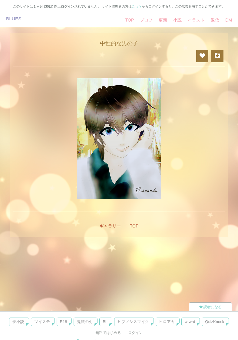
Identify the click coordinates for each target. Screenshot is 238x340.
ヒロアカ (167, 321)
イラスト (196, 20)
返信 (215, 20)
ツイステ (42, 321)
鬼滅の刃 (85, 321)
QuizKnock (214, 321)
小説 (177, 20)
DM (228, 20)
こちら (137, 6)
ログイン (135, 333)
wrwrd (190, 321)
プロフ (146, 20)
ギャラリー (110, 226)
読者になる (210, 307)
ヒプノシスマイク (133, 321)
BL (105, 321)
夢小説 (18, 321)
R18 (63, 321)
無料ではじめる (108, 333)
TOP (129, 20)
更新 (163, 20)
